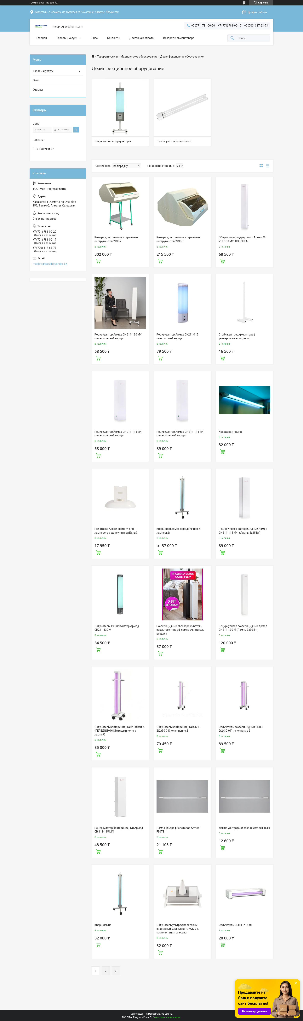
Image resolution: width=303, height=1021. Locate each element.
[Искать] (232, 38)
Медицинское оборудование (139, 56)
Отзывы (38, 89)
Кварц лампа (102, 924)
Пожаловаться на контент (167, 1017)
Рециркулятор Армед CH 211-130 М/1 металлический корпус (118, 336)
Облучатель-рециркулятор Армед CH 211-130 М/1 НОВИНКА (242, 239)
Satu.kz (169, 1013)
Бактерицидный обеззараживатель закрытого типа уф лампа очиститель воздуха (180, 629)
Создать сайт (38, 2)
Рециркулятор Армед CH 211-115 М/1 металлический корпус (118, 433)
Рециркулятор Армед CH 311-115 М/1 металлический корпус (181, 433)
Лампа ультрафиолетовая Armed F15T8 (244, 827)
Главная (42, 38)
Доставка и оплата (141, 38)
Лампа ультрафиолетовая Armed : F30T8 (179, 829)
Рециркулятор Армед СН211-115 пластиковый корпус (177, 336)
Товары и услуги (66, 38)
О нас (94, 38)
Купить (98, 260)
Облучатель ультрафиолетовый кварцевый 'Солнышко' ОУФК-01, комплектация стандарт (178, 928)
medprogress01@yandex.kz (50, 263)
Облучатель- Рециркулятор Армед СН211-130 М (116, 627)
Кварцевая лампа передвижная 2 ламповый (178, 530)
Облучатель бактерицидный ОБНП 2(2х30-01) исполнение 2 (178, 728)
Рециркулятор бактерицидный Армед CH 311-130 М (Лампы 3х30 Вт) (243, 627)
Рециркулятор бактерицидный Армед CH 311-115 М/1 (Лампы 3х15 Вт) (243, 530)
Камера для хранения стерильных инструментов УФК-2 (116, 239)
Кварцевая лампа (230, 431)
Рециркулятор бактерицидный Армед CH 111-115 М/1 (118, 829)
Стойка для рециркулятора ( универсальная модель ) (237, 336)
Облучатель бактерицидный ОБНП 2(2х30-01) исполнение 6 (241, 728)
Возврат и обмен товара (178, 38)
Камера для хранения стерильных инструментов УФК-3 (178, 239)
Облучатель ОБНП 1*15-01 (235, 924)
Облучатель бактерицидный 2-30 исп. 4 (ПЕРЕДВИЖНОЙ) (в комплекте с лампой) (119, 730)
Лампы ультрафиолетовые (174, 141)
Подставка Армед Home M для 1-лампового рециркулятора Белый (116, 530)
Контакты (113, 38)
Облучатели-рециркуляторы (112, 141)
